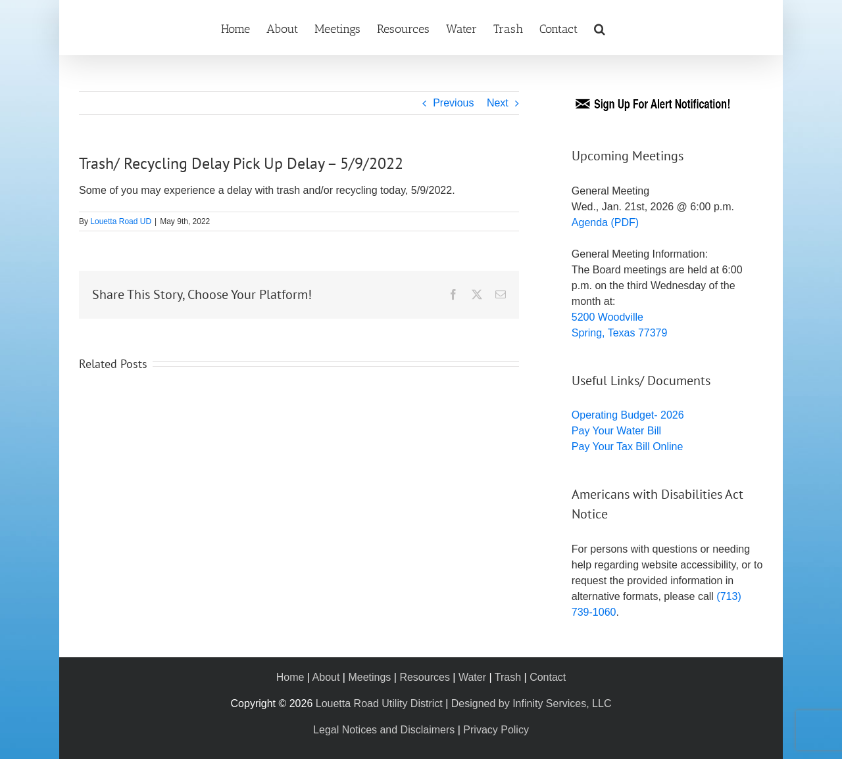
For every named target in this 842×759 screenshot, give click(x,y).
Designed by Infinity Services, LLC (531, 703)
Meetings (369, 677)
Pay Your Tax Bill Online (627, 446)
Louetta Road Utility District (379, 703)
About (326, 677)
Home (290, 677)
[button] (599, 27)
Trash (508, 677)
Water (472, 677)
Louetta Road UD (120, 221)
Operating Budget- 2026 (628, 415)
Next (497, 102)
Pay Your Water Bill (616, 430)
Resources (424, 677)
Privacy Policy (496, 729)
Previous (453, 102)
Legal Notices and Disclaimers (384, 729)
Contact (548, 677)
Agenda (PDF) (605, 222)
